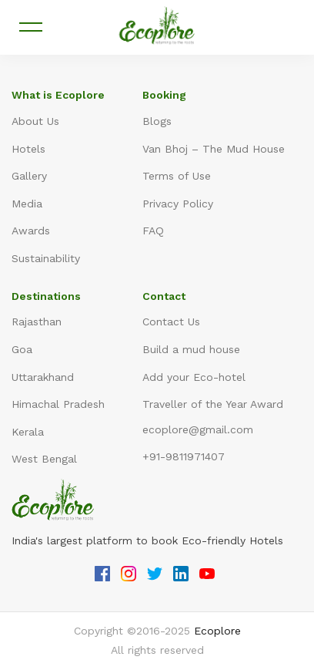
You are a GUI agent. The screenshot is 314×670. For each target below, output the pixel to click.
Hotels (28, 149)
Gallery (29, 176)
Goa (22, 349)
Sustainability (46, 258)
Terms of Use (176, 176)
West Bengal (44, 459)
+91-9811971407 (183, 456)
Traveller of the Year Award (212, 404)
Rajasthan (37, 321)
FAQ (153, 230)
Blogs (157, 121)
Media (27, 203)
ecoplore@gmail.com (197, 429)
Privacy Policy (177, 203)
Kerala (28, 432)
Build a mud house (191, 349)
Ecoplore (217, 631)
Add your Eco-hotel (194, 377)
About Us (35, 121)
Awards (31, 230)
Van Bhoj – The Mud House (213, 149)
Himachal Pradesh (58, 404)
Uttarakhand (43, 377)
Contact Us (171, 321)
